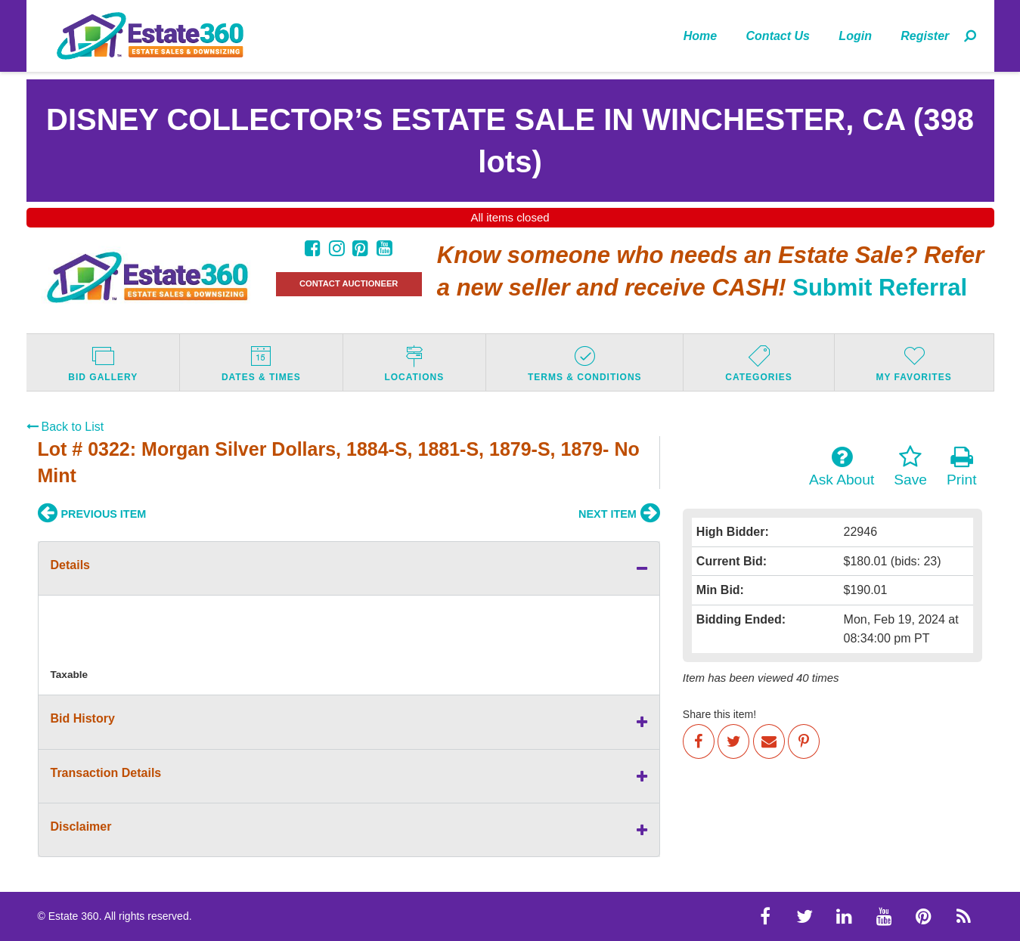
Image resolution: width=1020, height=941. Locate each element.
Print (961, 466)
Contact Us (778, 35)
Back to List (65, 426)
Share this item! (719, 714)
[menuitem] (700, 35)
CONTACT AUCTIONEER (348, 283)
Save (910, 466)
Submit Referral (879, 287)
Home (700, 35)
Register (925, 35)
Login (855, 35)
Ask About (841, 466)
